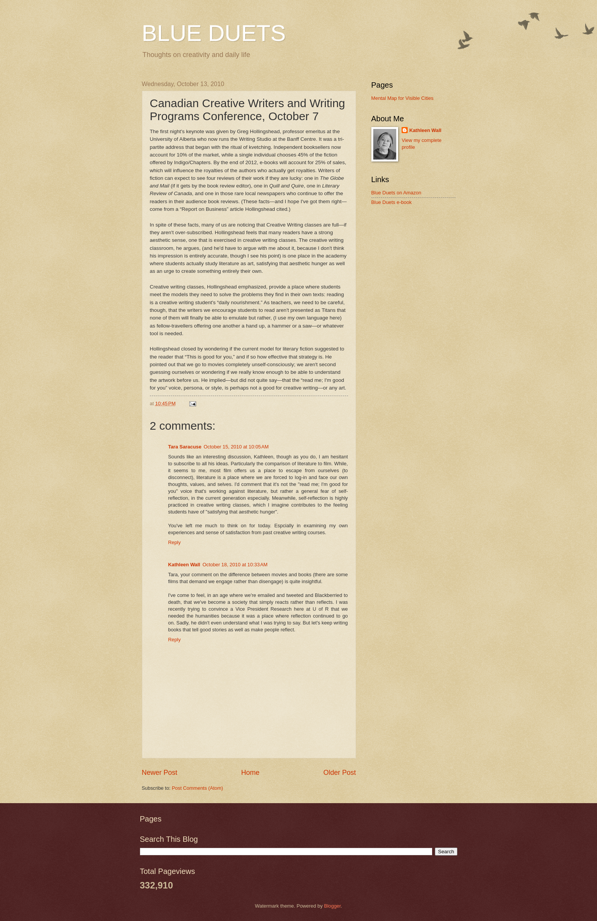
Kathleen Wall (184, 564)
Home (250, 772)
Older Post (339, 772)
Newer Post (159, 772)
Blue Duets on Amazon (396, 193)
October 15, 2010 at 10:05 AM (236, 447)
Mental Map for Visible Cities (402, 98)
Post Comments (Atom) (197, 788)
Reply (174, 542)
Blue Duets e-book (391, 202)
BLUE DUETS (214, 33)
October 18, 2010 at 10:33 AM (234, 564)
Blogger (332, 906)
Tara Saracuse (185, 447)
